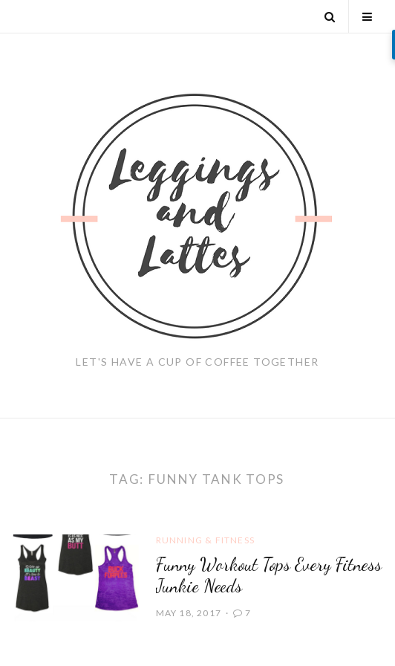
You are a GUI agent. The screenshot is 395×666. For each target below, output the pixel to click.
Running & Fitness (205, 540)
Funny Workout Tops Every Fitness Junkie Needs (269, 575)
